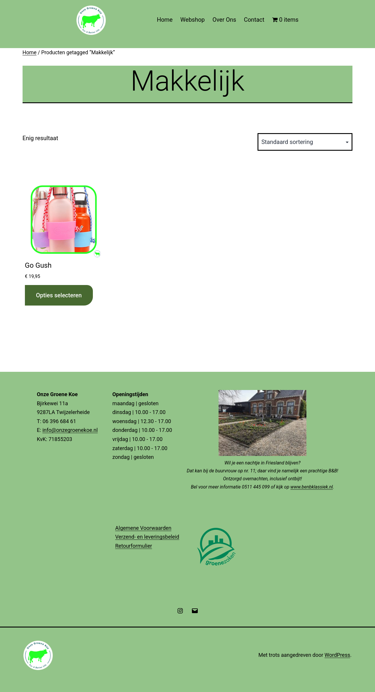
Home (165, 19)
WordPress (337, 655)
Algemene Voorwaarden (143, 528)
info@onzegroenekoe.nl (70, 430)
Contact (254, 19)
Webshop (192, 19)
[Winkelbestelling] (305, 142)
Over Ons (224, 19)
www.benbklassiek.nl (311, 487)
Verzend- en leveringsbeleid (147, 537)
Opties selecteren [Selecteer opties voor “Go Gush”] (59, 295)
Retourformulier (133, 546)
